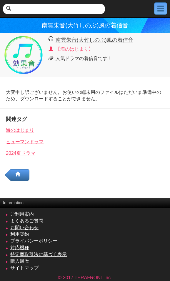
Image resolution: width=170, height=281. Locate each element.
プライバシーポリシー (33, 240)
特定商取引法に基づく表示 (38, 254)
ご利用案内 (22, 214)
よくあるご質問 (26, 220)
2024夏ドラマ (20, 153)
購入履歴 (19, 261)
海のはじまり (20, 130)
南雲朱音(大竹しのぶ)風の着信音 (94, 40)
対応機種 (19, 247)
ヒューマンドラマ (25, 141)
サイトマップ (24, 267)
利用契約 (19, 234)
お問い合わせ (24, 227)
